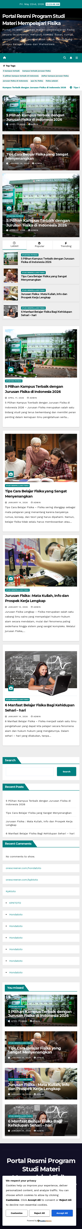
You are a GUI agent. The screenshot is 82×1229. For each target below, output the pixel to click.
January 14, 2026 (19, 163)
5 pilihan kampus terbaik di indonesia (21, 76)
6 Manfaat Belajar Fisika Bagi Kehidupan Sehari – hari (40, 833)
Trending (66, 245)
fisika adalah (52, 81)
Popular (39, 245)
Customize (16, 1213)
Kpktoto (11, 891)
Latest (14, 244)
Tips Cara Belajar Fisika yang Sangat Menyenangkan (37, 156)
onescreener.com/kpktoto (22, 879)
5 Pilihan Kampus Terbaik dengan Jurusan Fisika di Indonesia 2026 (35, 117)
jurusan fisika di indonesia (15, 81)
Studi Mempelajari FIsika (18, 149)
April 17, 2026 (17, 124)
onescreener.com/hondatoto (23, 868)
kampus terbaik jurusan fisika (36, 71)
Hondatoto (15, 914)
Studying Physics (15, 110)
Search (10, 760)
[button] (64, 57)
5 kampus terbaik (11, 71)
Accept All (62, 1213)
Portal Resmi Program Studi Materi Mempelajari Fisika (41, 1169)
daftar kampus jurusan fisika (55, 76)
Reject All (39, 1213)
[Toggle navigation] (77, 57)
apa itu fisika (37, 81)
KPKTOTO (15, 902)
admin (33, 124)
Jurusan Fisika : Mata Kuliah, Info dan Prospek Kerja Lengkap (44, 296)
